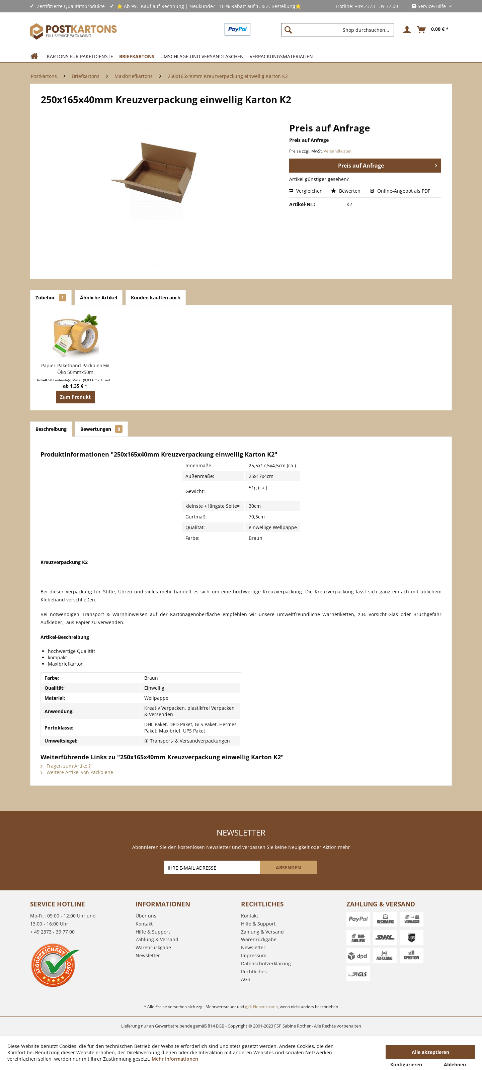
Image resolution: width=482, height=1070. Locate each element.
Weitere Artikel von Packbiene (77, 772)
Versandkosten (337, 151)
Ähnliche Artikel (98, 297)
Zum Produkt (75, 397)
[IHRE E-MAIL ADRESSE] (212, 867)
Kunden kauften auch (155, 297)
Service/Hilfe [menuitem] (429, 6)
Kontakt (144, 923)
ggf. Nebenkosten (261, 1006)
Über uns (146, 915)
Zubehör (50, 297)
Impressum (253, 955)
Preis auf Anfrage (387, 164)
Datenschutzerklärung (266, 963)
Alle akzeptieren (430, 1052)
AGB (245, 979)
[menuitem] (340, 29)
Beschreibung (51, 429)
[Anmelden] (406, 29)
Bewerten (346, 191)
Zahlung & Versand (157, 939)
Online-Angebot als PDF (400, 191)
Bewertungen (101, 429)
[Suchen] (288, 29)
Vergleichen (306, 191)
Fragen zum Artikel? (66, 766)
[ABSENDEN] (288, 867)
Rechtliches (254, 971)
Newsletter (148, 955)
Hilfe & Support (153, 932)
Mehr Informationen (175, 1059)
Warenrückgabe (153, 947)
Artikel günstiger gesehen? (319, 179)
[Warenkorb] (433, 29)
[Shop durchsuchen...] (337, 29)
